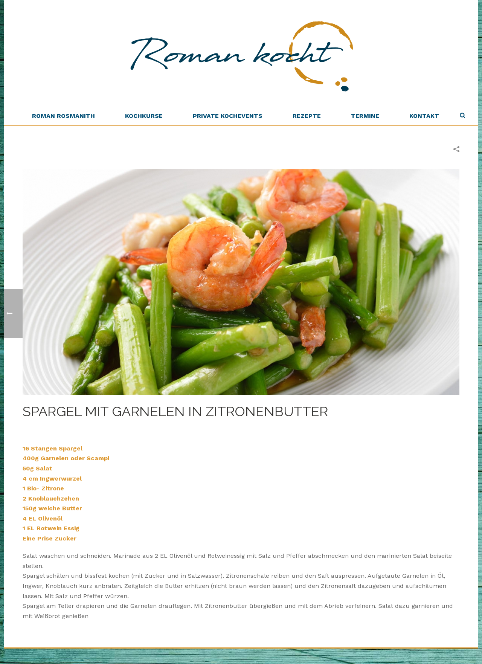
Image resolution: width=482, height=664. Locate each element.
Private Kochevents (227, 115)
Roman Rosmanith (63, 115)
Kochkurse (144, 115)
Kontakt (424, 115)
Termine (365, 115)
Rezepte (307, 115)
